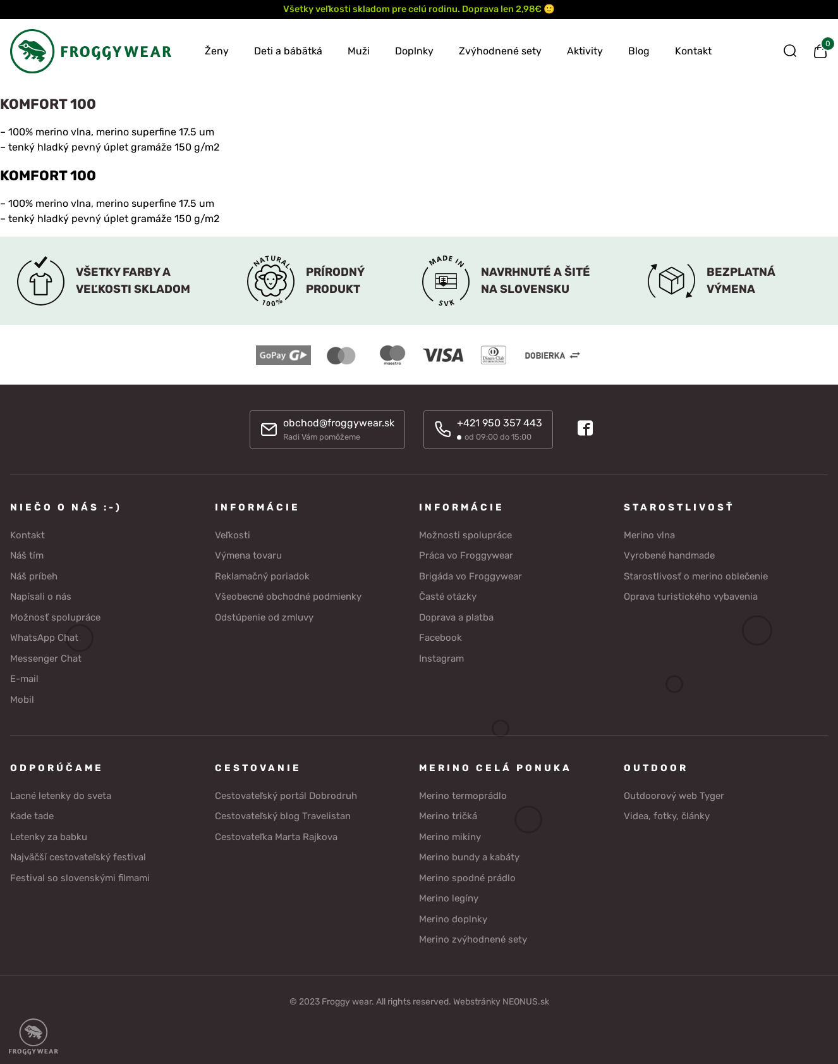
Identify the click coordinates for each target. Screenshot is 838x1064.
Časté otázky (448, 596)
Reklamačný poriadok (262, 575)
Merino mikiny (450, 836)
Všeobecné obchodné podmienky (288, 596)
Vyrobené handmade (669, 554)
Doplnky (414, 51)
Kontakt (693, 51)
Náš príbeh (34, 575)
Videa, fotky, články (667, 815)
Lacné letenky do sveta (60, 795)
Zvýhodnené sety (500, 51)
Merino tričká (448, 815)
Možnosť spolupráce (55, 616)
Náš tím (27, 554)
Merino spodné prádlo (467, 877)
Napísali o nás (40, 596)
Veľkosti (232, 534)
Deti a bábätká (288, 51)
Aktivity (585, 51)
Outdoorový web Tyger (674, 795)
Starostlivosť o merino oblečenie (696, 575)
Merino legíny (448, 897)
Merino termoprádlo (463, 795)
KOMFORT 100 (48, 175)
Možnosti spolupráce (465, 534)
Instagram (441, 658)
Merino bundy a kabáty (469, 856)
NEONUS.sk (525, 1001)
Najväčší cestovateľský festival (78, 856)
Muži (359, 51)
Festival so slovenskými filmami (80, 877)
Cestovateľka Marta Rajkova (276, 836)
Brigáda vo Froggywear (470, 575)
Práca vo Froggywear (466, 554)
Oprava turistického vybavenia (691, 596)
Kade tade (32, 815)
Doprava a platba (456, 616)
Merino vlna (649, 534)
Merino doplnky (453, 918)
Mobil (22, 699)
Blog (639, 51)
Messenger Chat (46, 658)
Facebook (440, 637)
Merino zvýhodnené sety (473, 938)
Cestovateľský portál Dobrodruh (286, 795)
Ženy (217, 51)
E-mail (24, 678)
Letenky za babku (48, 836)
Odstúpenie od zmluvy (264, 616)
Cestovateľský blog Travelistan (283, 815)
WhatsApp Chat (44, 637)
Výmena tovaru (248, 554)
